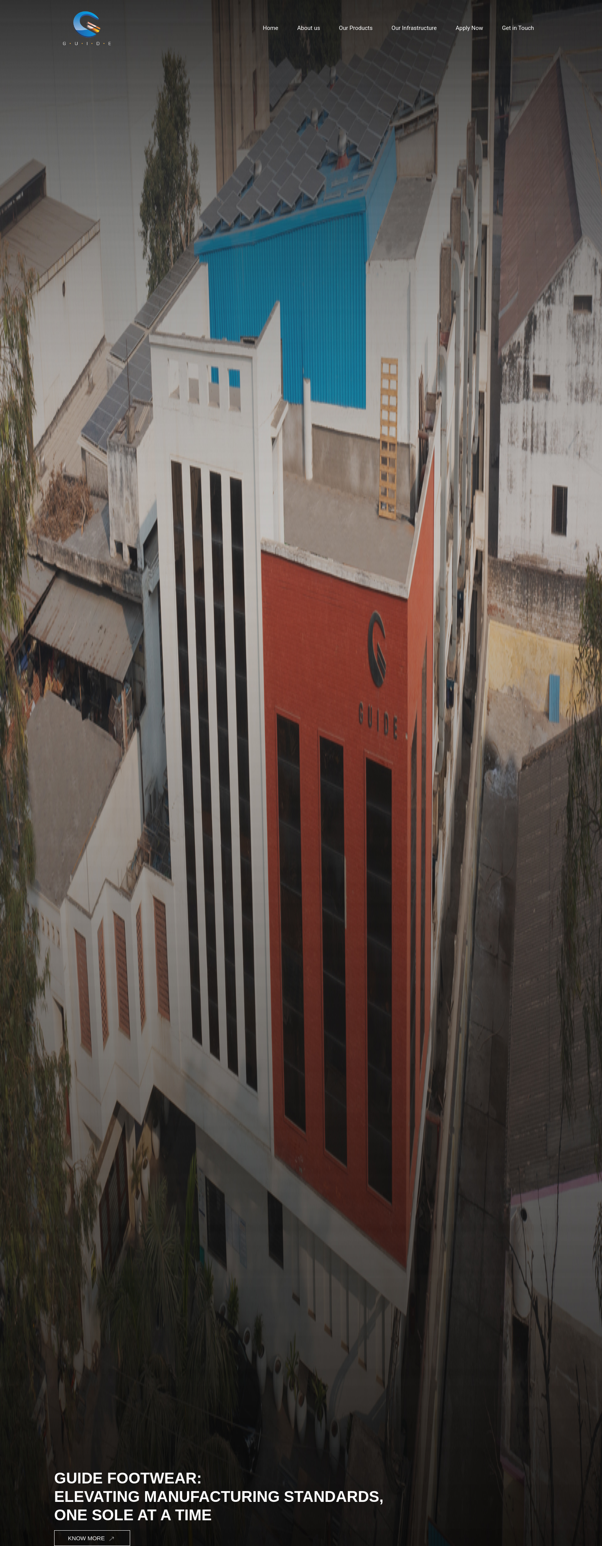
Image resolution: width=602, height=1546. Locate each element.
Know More (92, 1538)
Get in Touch (518, 28)
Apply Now (469, 28)
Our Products (356, 28)
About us (308, 28)
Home (270, 28)
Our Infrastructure (414, 28)
